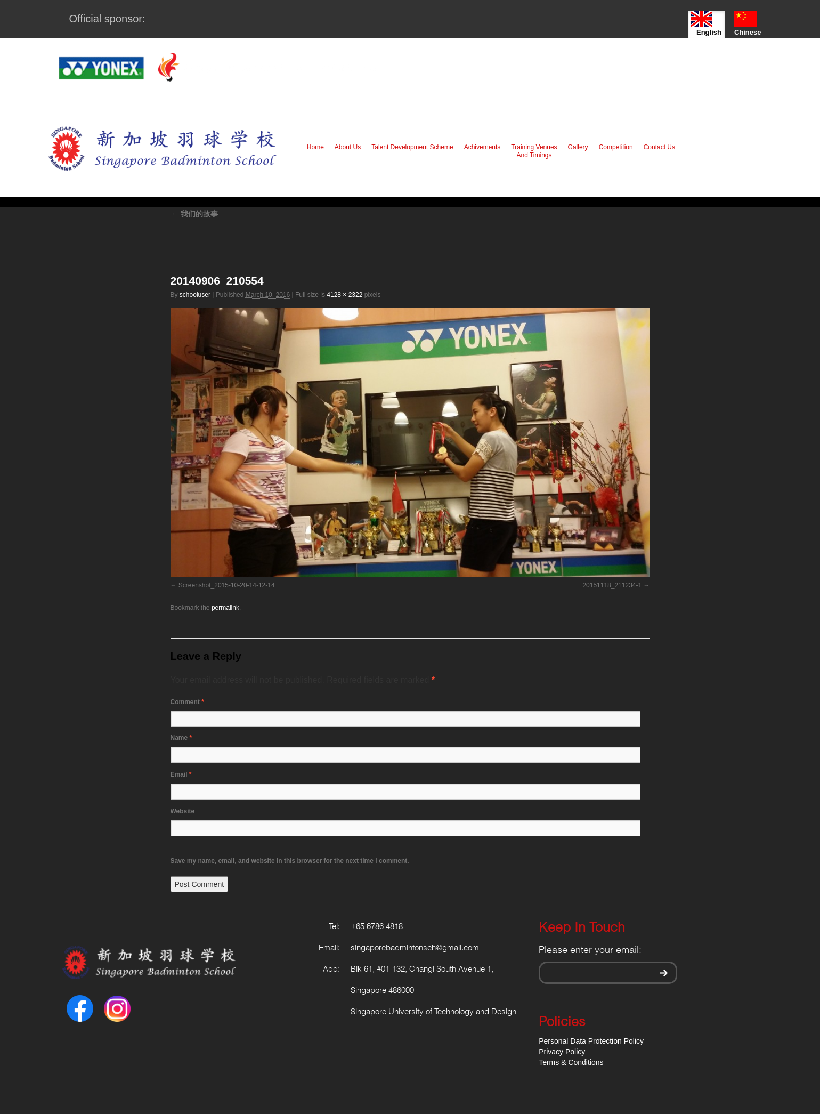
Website (183, 811)
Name (181, 737)
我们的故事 (194, 213)
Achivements (482, 147)
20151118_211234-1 (612, 585)
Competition (616, 147)
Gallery (578, 147)
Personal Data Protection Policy (591, 1041)
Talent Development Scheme (412, 147)
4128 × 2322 (344, 294)
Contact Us (659, 147)
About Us (348, 147)
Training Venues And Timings (534, 151)
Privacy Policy (562, 1051)
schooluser (195, 294)
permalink (225, 607)
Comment (187, 702)
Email (181, 774)
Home (315, 147)
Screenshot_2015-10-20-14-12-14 (226, 585)
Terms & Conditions (571, 1062)
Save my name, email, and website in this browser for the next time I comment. (290, 861)
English (706, 23)
